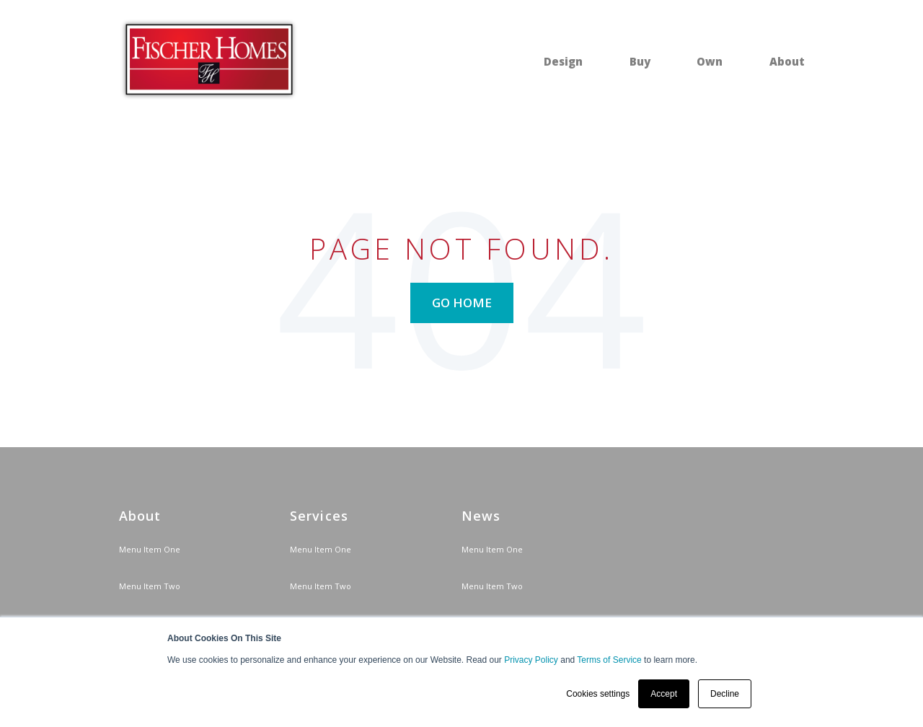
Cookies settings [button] (598, 694)
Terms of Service (609, 660)
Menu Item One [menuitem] (149, 549)
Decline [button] (724, 694)
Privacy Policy (531, 660)
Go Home (462, 302)
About (787, 61)
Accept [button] (663, 694)
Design (563, 61)
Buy (640, 61)
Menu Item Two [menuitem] (149, 586)
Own (710, 61)
